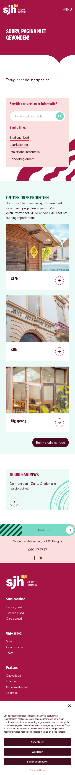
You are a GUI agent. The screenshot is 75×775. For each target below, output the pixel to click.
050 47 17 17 (37, 550)
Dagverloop (13, 675)
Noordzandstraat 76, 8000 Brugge (37, 541)
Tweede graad (15, 613)
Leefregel (12, 692)
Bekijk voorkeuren (37, 761)
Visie (9, 641)
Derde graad (14, 618)
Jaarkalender (19, 144)
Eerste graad (14, 607)
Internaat (11, 681)
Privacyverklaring (37, 770)
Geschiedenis (14, 647)
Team (9, 653)
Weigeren (37, 751)
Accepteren (37, 742)
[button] (69, 705)
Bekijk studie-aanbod (50, 442)
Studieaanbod (19, 137)
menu (67, 9)
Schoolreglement (22, 159)
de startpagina (37, 80)
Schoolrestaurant (17, 687)
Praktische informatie (25, 152)
